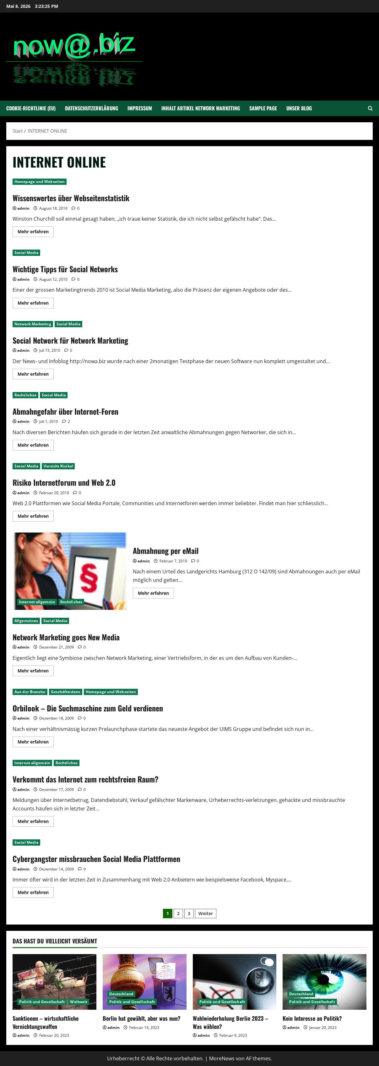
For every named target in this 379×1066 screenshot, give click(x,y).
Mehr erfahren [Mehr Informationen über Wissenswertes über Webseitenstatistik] (36, 232)
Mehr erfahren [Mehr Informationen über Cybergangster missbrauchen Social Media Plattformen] (36, 893)
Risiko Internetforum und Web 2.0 (64, 482)
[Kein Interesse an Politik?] (324, 982)
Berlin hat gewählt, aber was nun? (142, 1018)
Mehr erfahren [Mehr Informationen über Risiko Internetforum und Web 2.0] (36, 517)
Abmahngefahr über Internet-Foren (65, 411)
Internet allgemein (37, 602)
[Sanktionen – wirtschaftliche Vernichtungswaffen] (54, 982)
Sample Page (263, 108)
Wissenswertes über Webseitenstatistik (71, 197)
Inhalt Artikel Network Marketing (200, 108)
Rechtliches (25, 395)
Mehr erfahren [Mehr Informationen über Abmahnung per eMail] (156, 594)
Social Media (26, 252)
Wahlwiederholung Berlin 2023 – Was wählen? (230, 1022)
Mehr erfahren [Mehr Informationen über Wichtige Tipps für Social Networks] (36, 304)
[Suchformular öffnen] (370, 108)
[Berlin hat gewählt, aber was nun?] (145, 982)
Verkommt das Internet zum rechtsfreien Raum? (86, 779)
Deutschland (121, 994)
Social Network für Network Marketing (70, 340)
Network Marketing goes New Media (66, 637)
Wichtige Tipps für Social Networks (65, 268)
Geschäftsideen (65, 691)
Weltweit (78, 1001)
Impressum (139, 108)
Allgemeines (26, 620)
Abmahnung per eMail (70, 571)
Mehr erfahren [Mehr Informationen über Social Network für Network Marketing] (36, 375)
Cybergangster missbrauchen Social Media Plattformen (96, 858)
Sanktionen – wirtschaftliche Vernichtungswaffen (46, 1022)
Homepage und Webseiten (39, 181)
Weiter (205, 913)
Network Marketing (32, 324)
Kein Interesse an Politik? (312, 1018)
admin (23, 208)
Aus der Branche (30, 691)
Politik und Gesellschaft (42, 1001)
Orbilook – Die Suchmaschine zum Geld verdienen (88, 708)
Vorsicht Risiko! (58, 466)
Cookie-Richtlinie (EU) (31, 108)
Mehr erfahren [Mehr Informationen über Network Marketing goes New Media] (36, 671)
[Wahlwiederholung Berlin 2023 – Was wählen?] (235, 982)
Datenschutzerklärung (91, 108)
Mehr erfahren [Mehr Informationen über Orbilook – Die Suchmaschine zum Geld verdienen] (36, 742)
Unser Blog (299, 108)
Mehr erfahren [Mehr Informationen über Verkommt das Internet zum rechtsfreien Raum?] (36, 822)
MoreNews (222, 1058)
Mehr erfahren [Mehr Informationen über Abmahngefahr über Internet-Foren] (36, 446)
